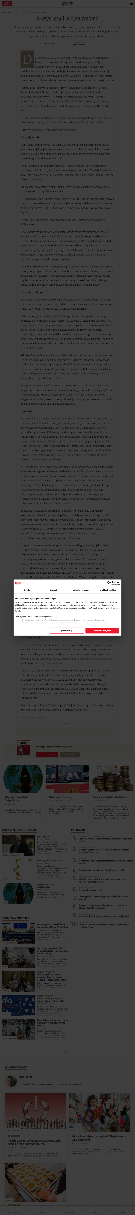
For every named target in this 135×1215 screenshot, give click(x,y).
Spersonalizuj (67, 631)
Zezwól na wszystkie (102, 631)
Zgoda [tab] (27, 590)
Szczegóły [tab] (54, 590)
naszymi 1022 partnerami (33, 602)
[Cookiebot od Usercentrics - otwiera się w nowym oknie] (109, 583)
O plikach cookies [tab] (108, 590)
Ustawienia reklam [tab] (81, 590)
